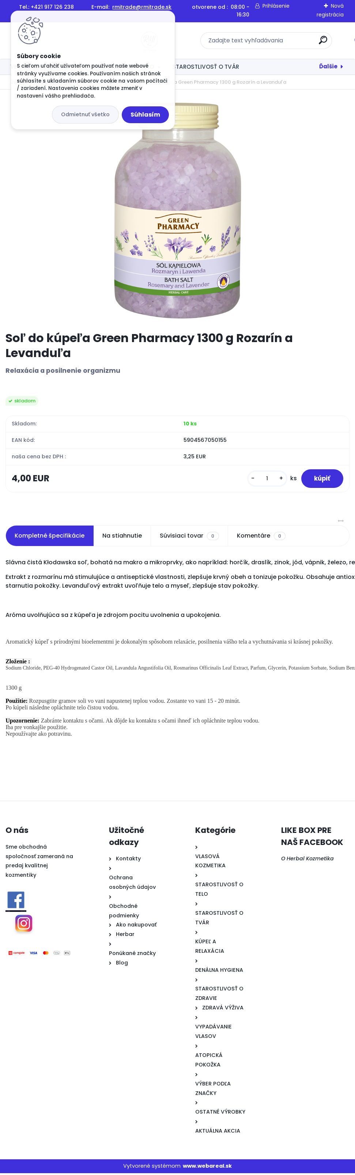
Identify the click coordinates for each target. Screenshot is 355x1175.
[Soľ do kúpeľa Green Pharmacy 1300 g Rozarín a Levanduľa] (177, 210)
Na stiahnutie (122, 538)
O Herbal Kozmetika (307, 860)
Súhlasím (145, 114)
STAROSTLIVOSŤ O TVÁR (205, 67)
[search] (273, 43)
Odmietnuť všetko (85, 114)
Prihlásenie (276, 6)
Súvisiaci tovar (189, 538)
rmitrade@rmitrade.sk (141, 7)
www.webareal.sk (207, 1168)
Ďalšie (328, 66)
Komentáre (261, 538)
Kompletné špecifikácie (49, 538)
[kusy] (263, 479)
